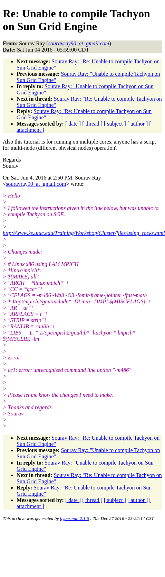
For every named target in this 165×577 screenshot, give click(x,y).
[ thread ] (92, 124)
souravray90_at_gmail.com (36, 184)
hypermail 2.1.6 (74, 518)
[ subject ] (115, 124)
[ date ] (73, 124)
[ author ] (137, 124)
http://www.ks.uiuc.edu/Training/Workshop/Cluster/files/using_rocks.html (84, 233)
